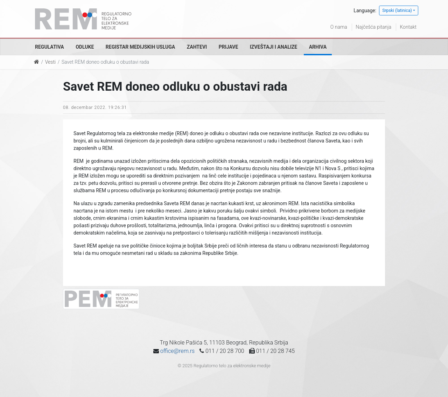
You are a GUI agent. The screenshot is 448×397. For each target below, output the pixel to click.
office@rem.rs (177, 351)
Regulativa (49, 47)
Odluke (85, 47)
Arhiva (318, 47)
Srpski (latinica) (397, 10)
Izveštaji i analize (273, 47)
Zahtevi (197, 47)
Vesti (50, 62)
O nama (338, 27)
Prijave (228, 47)
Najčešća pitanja (373, 27)
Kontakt (408, 27)
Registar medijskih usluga (140, 47)
